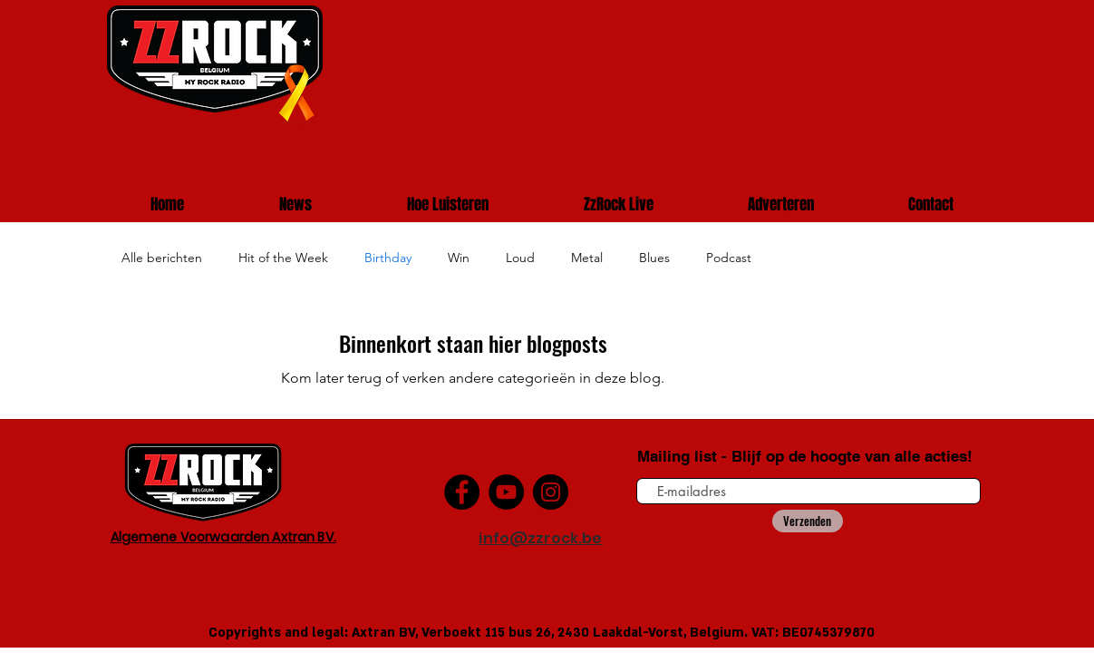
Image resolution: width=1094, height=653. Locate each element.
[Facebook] (461, 492)
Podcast (728, 257)
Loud (520, 257)
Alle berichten (161, 257)
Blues (654, 257)
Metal (587, 257)
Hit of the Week (283, 257)
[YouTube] (506, 492)
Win (459, 257)
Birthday (387, 257)
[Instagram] (550, 492)
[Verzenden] (807, 521)
